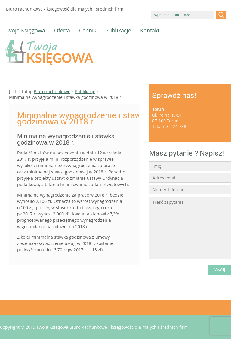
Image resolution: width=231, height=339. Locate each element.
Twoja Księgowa (25, 30)
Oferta (62, 30)
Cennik (87, 30)
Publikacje (118, 30)
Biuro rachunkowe (52, 91)
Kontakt (149, 30)
